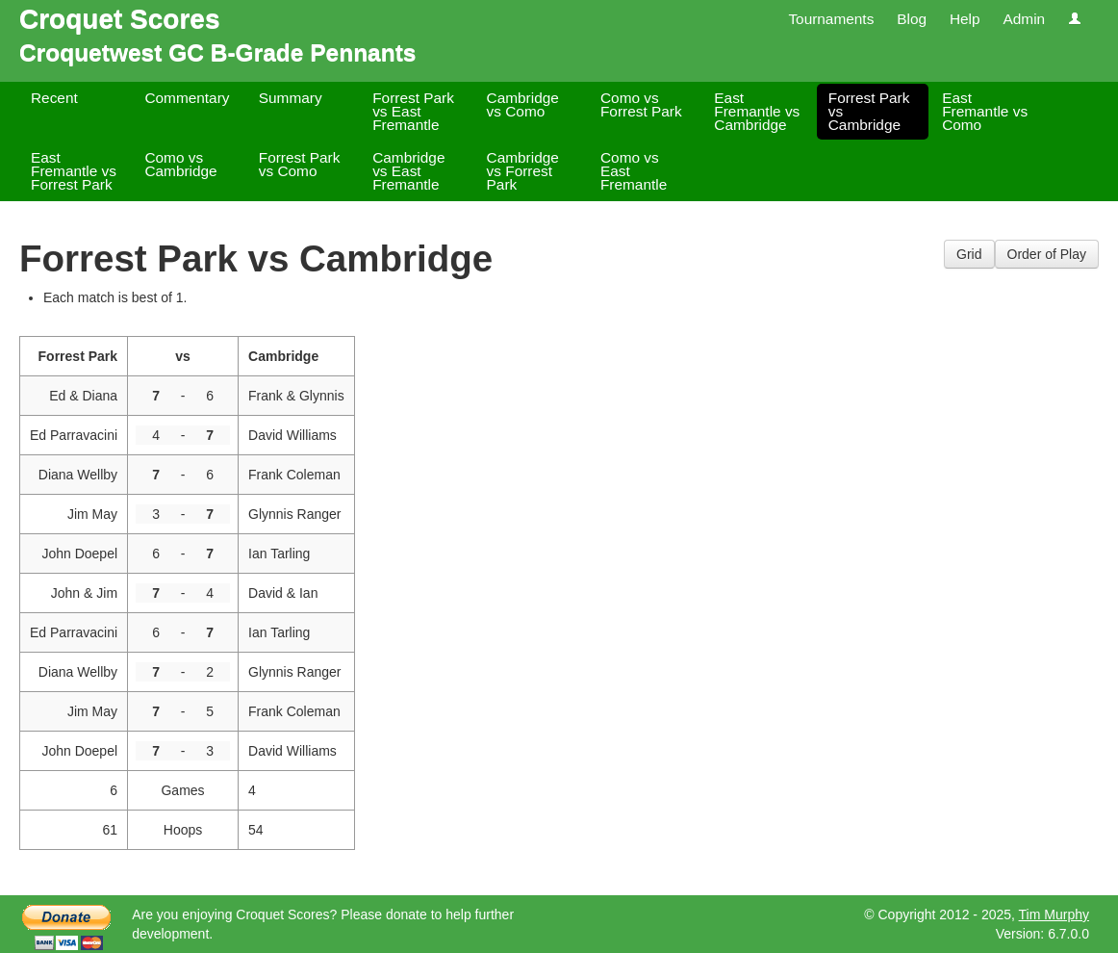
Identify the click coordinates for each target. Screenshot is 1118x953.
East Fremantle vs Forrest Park (73, 171)
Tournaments (831, 19)
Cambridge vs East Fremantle (408, 171)
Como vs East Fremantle (633, 171)
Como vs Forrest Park (641, 104)
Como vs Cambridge (180, 164)
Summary (290, 98)
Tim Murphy (1054, 914)
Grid (968, 254)
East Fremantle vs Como (985, 111)
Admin (1024, 19)
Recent (54, 98)
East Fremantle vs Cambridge (757, 111)
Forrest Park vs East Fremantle (413, 111)
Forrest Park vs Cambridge (869, 111)
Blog (912, 19)
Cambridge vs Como (523, 104)
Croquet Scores (119, 19)
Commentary (186, 98)
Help (965, 19)
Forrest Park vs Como (300, 164)
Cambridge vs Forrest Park (523, 171)
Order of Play (1046, 254)
